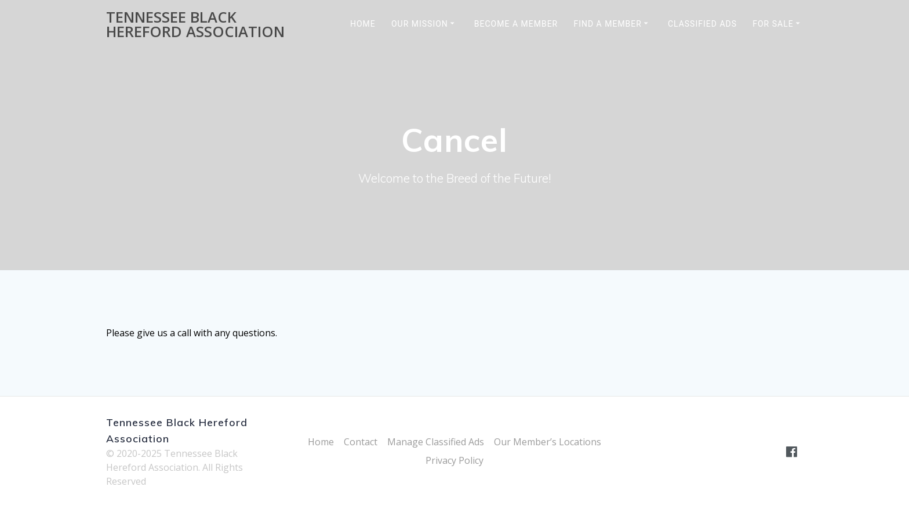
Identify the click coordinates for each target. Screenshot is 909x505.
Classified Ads (702, 23)
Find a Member (607, 23)
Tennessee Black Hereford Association (195, 24)
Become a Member (516, 23)
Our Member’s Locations (547, 441)
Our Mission (419, 23)
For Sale (772, 23)
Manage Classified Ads (435, 441)
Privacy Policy (454, 460)
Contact (360, 441)
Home (363, 23)
